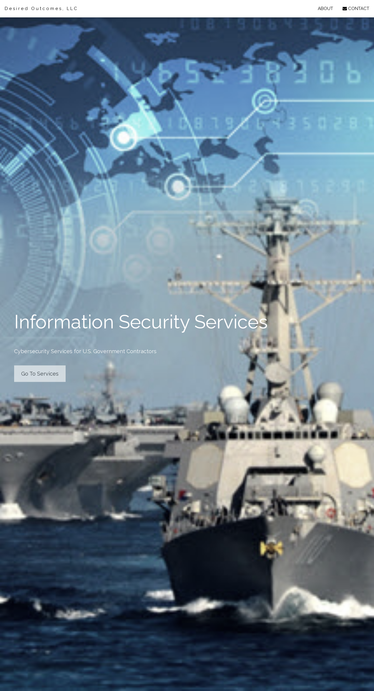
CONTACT (356, 8)
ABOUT (325, 8)
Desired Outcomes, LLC (41, 8)
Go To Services (40, 373)
